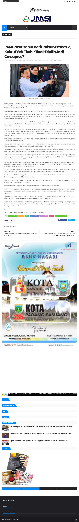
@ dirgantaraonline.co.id (10, 519)
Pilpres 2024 (34, 42)
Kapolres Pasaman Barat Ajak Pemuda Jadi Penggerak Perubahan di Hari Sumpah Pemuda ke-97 (39, 441)
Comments (58, 489)
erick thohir (11, 42)
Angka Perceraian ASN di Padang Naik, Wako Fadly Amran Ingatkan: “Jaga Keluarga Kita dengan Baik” (41, 433)
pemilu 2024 (26, 42)
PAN (21, 42)
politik (39, 42)
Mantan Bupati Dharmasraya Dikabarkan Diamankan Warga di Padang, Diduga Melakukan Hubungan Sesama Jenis (41, 427)
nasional (17, 42)
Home (6, 42)
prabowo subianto (46, 42)
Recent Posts (20, 489)
